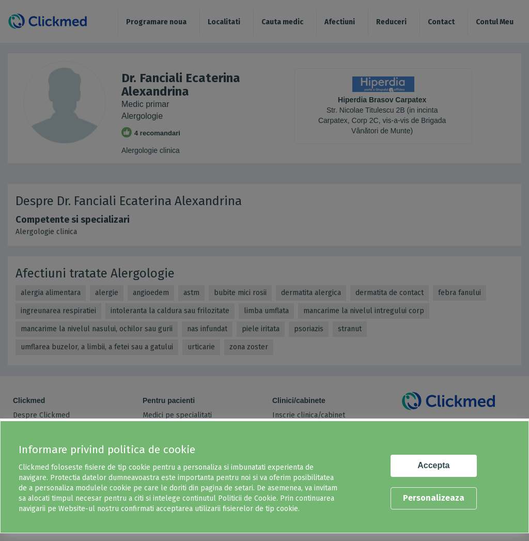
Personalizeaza (433, 498)
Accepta (433, 465)
